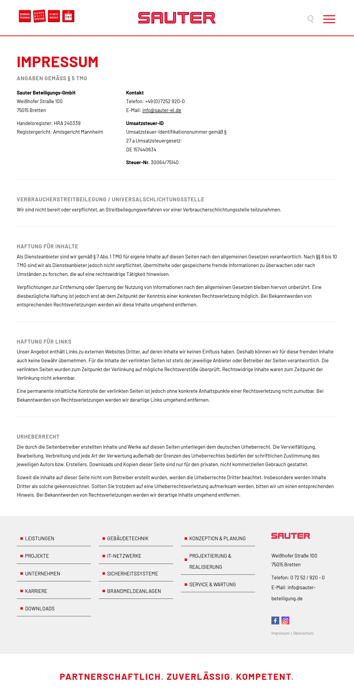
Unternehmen (42, 573)
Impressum (280, 633)
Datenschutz (303, 633)
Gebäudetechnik (127, 538)
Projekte (37, 556)
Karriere (36, 591)
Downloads (40, 608)
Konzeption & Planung (217, 538)
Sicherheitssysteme (132, 573)
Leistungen (39, 538)
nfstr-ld (161, 110)
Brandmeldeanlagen (134, 591)
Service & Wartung (212, 584)
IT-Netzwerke (124, 556)
